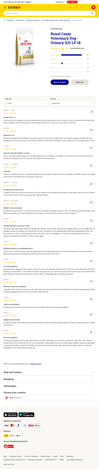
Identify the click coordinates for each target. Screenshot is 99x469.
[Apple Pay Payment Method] (37, 426)
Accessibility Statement (75, 460)
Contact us (60, 2)
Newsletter (69, 456)
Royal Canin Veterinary (33, 20)
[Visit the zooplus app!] (11, 416)
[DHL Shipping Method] (6, 436)
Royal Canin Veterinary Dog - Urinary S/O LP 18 (56, 20)
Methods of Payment (35, 460)
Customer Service (15, 456)
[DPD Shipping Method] (18, 436)
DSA (61, 456)
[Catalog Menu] (5, 7)
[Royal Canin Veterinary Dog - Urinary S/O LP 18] (25, 46)
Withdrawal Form (51, 460)
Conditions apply (35, 364)
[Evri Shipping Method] (12, 436)
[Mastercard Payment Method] (12, 426)
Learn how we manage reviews (61, 76)
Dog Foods (10, 20)
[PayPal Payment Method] (18, 426)
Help (5, 456)
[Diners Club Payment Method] (25, 426)
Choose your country (15, 392)
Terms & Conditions (31, 456)
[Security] (9, 446)
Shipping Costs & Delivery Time (14, 460)
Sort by (53, 99)
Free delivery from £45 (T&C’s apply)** (18, 2)
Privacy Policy (45, 456)
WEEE (61, 460)
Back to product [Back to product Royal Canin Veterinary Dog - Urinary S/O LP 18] (60, 82)
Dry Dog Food (20, 20)
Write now (79, 82)
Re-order (72, 2)
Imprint (55, 456)
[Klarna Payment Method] (31, 426)
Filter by (8, 99)
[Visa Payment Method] (6, 426)
